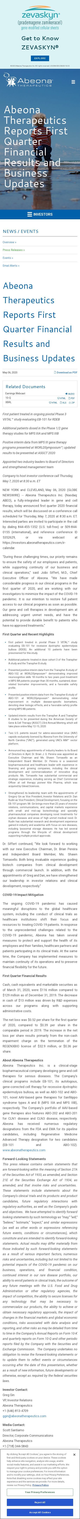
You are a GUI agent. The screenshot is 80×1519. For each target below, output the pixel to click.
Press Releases (13, 250)
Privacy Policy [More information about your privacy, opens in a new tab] (40, 1485)
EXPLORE (40, 58)
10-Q (8, 397)
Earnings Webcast (15, 393)
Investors (40, 214)
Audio (70, 394)
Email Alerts (10, 265)
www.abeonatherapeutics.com (24, 1150)
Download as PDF (65, 372)
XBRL (8, 402)
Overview (8, 242)
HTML (62, 398)
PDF (71, 398)
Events (7, 258)
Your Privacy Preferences (40, 1493)
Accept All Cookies (40, 1513)
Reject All (40, 1503)
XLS (63, 403)
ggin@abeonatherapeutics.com (24, 1416)
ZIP (72, 403)
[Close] (74, 1455)
